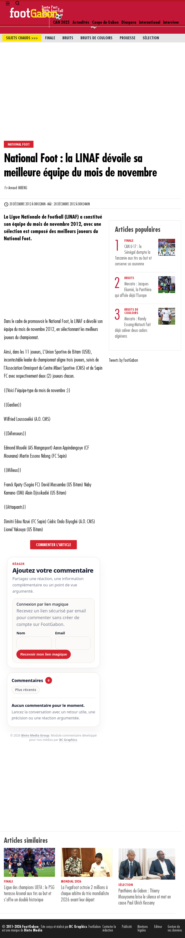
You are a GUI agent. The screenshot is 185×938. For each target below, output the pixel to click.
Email (60, 633)
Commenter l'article (53, 545)
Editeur (158, 927)
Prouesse (127, 38)
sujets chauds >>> (22, 38)
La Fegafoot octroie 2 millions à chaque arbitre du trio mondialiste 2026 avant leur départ (85, 893)
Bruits (67, 38)
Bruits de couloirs (96, 38)
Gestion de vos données (175, 928)
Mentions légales (143, 928)
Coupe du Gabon (105, 7)
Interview (171, 7)
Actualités (81, 7)
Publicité (127, 927)
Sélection (151, 38)
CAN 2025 (61, 7)
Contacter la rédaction (109, 928)
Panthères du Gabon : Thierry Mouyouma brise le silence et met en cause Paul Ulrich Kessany (144, 896)
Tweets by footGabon (123, 360)
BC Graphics (68, 740)
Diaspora (128, 7)
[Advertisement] (92, 78)
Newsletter (15, 19)
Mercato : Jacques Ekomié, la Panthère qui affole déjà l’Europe (133, 290)
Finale (50, 38)
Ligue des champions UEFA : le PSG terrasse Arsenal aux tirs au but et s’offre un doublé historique (29, 893)
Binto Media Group (35, 735)
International (149, 7)
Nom (20, 633)
